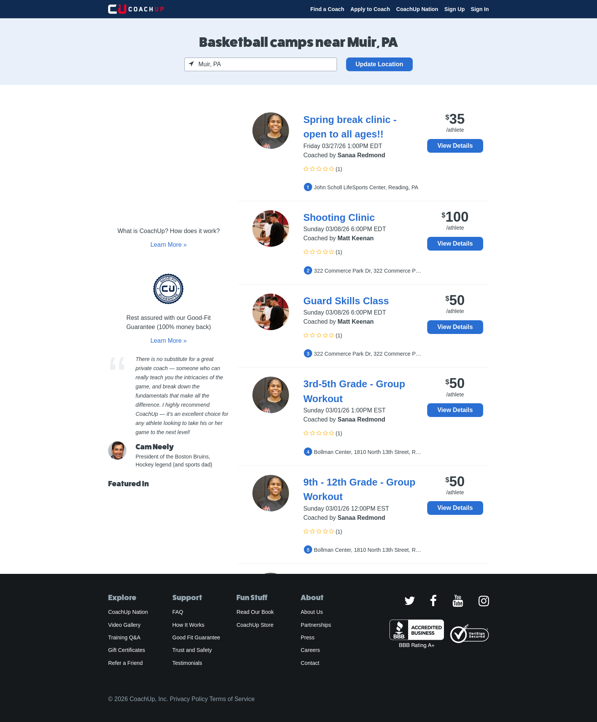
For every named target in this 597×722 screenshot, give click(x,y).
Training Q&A (124, 637)
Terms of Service (232, 699)
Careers (310, 650)
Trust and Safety (192, 650)
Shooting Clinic (339, 217)
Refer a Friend (125, 663)
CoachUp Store (254, 625)
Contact (310, 663)
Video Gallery (124, 625)
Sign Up (454, 9)
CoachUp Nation (417, 9)
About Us (312, 612)
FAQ (177, 612)
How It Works (188, 625)
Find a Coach (327, 9)
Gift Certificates (126, 650)
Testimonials (187, 663)
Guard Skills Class (346, 301)
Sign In (480, 9)
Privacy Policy (189, 699)
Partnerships (316, 625)
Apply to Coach (370, 9)
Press (307, 637)
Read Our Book (255, 612)
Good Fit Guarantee (196, 637)
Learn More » (168, 244)
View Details (455, 145)
